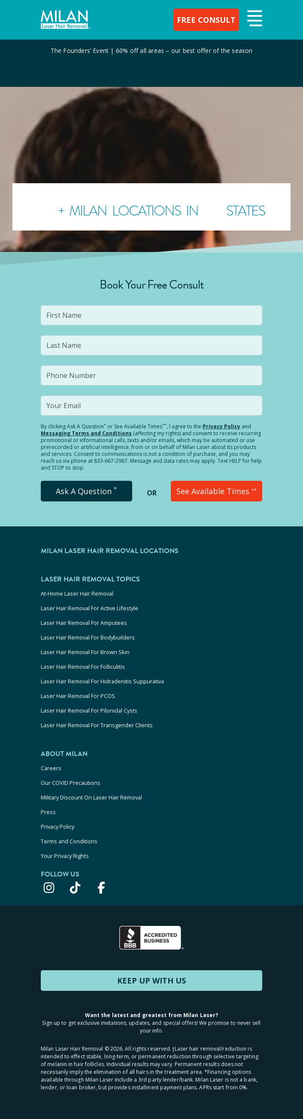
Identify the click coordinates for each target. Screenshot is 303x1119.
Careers (51, 768)
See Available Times (216, 491)
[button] (253, 19)
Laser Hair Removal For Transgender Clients (97, 725)
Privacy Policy (221, 426)
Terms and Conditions (69, 841)
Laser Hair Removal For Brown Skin (85, 652)
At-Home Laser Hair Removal (77, 593)
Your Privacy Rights (65, 856)
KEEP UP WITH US (151, 980)
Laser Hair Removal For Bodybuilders (88, 637)
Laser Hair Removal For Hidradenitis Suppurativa (102, 681)
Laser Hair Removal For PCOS (78, 696)
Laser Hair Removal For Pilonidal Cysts (89, 710)
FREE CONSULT (206, 20)
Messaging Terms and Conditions (86, 433)
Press (48, 812)
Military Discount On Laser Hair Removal (91, 797)
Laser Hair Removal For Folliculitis (83, 666)
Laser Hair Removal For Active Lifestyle (89, 608)
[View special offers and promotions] (151, 63)
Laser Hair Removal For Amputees (84, 623)
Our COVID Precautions (70, 783)
